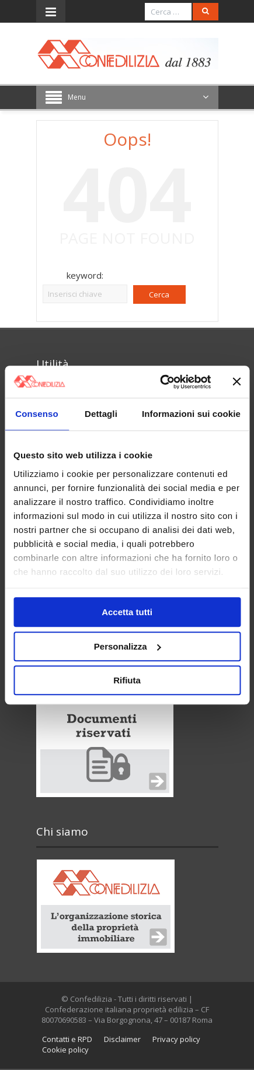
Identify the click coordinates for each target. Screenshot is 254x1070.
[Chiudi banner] (236, 382)
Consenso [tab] (36, 414)
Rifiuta (127, 680)
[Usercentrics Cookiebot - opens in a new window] (160, 382)
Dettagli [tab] (101, 414)
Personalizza (127, 646)
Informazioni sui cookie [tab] (191, 414)
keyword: (85, 275)
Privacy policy (176, 1039)
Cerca (159, 294)
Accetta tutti (127, 612)
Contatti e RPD (67, 1039)
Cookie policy (65, 1049)
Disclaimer (122, 1039)
